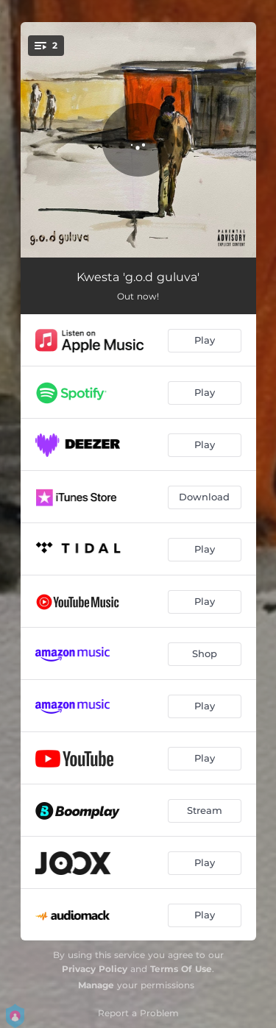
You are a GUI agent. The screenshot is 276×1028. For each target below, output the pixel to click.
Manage (96, 984)
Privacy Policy (94, 968)
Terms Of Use (181, 968)
